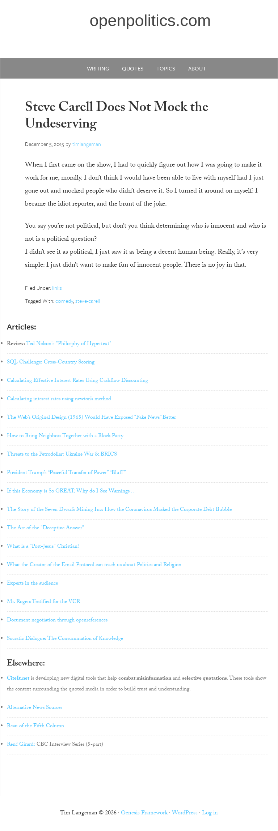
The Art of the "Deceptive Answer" (45, 528)
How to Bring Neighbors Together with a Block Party (65, 436)
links (57, 288)
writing (98, 68)
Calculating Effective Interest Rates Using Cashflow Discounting (77, 381)
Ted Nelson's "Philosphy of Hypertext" (68, 344)
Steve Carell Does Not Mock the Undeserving (116, 117)
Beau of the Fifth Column (35, 726)
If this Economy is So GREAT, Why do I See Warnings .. (70, 491)
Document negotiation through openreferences (57, 620)
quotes (132, 68)
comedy (64, 301)
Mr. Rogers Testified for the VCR (43, 602)
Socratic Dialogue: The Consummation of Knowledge (65, 639)
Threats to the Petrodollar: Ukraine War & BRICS (62, 455)
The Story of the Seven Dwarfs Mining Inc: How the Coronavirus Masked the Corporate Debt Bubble (119, 510)
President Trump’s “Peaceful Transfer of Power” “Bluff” (66, 473)
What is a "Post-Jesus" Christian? (43, 547)
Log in (210, 813)
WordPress (185, 813)
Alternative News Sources (34, 708)
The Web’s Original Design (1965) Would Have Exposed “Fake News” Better (91, 418)
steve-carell (87, 301)
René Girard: (21, 745)
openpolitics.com (150, 20)
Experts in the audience (32, 584)
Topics (165, 68)
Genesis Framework (144, 813)
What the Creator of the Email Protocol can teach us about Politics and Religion (94, 565)
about (197, 68)
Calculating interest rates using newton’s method (59, 399)
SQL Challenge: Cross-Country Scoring (50, 362)
